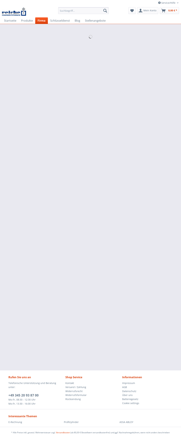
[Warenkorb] (169, 10)
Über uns (127, 395)
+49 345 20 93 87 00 (23, 395)
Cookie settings (130, 403)
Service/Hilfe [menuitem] (167, 2)
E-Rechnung (15, 422)
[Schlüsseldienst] (60, 20)
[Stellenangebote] (95, 20)
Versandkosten (63, 432)
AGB (124, 387)
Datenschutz (129, 391)
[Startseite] (10, 20)
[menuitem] (83, 12)
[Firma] (41, 20)
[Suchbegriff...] (83, 10)
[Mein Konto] (147, 10)
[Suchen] (105, 10)
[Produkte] (27, 20)
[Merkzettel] (132, 10)
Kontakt (69, 383)
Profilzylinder (71, 422)
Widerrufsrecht (74, 391)
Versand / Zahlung (75, 387)
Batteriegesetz (130, 399)
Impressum (128, 383)
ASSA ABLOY (126, 422)
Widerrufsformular (76, 395)
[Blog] (77, 20)
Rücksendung (73, 399)
